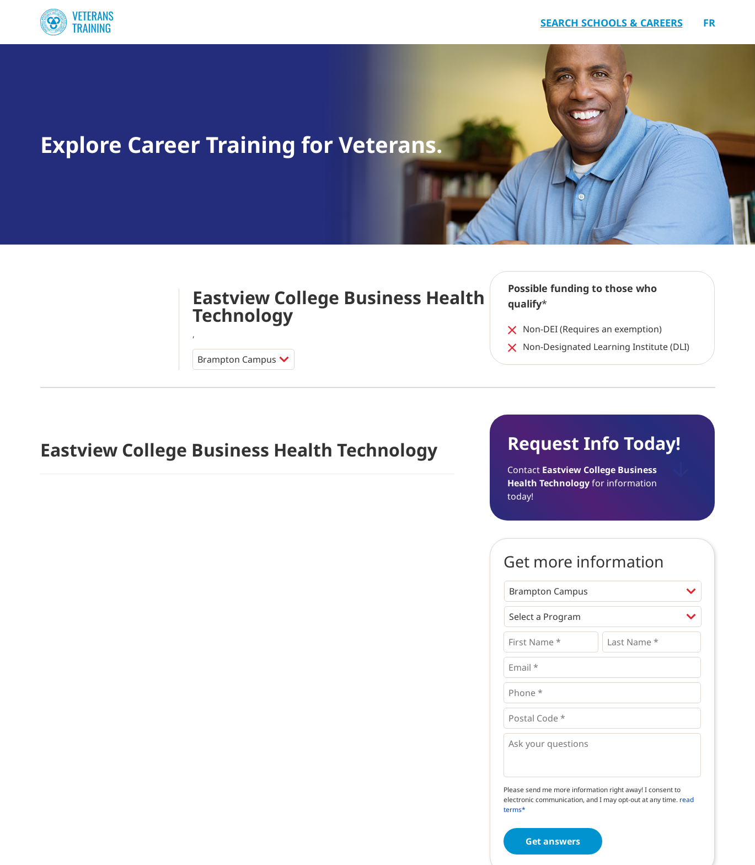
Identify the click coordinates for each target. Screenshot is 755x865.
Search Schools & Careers (611, 22)
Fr (709, 22)
